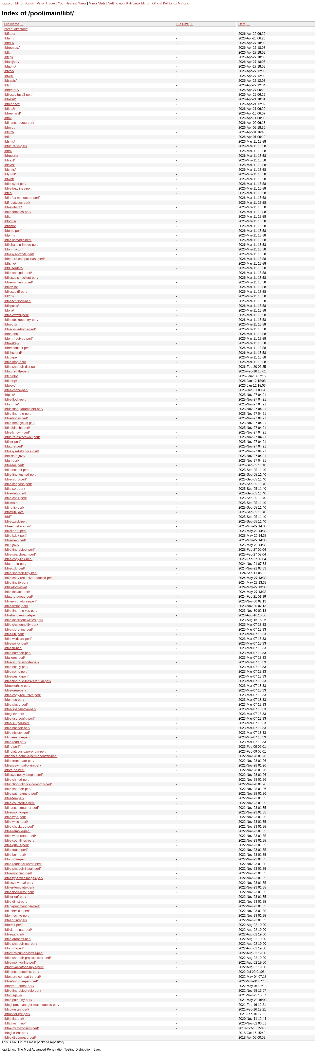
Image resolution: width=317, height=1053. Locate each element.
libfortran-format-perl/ (19, 986)
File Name (11, 24)
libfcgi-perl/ (11, 357)
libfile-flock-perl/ (15, 399)
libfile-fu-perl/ (13, 648)
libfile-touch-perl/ (15, 850)
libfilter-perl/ (12, 441)
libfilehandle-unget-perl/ (20, 615)
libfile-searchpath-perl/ (20, 554)
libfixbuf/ (10, 99)
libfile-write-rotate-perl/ (20, 836)
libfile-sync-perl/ (15, 184)
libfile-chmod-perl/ (16, 779)
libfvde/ (9, 71)
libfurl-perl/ (11, 460)
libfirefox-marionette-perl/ (22, 197)
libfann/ (9, 38)
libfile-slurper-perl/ (17, 723)
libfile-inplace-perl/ (17, 592)
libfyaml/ (10, 174)
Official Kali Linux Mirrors (170, 3)
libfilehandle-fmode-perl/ (21, 244)
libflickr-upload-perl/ (18, 929)
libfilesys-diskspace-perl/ (21, 451)
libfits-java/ (11, 545)
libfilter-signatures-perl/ (20, 601)
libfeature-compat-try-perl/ (22, 976)
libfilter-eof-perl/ (15, 896)
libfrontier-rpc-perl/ (17, 1014)
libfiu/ (7, 216)
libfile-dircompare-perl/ (20, 1037)
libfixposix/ (11, 306)
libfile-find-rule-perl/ (17, 413)
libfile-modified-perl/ (18, 873)
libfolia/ (9, 310)
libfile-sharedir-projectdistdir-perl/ (27, 958)
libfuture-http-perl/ (16, 371)
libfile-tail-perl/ (14, 465)
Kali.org (7, 3)
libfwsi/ (9, 76)
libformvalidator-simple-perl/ (24, 967)
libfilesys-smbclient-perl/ (21, 277)
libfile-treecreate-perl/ (19, 760)
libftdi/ (8, 151)
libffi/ (7, 137)
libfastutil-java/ (14, 512)
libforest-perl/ (13, 925)
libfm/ (8, 118)
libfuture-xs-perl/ (15, 146)
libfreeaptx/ (12, 47)
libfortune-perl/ (14, 770)
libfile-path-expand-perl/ (21, 793)
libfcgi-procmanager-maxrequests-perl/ (31, 1004)
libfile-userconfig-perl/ (19, 718)
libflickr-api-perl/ (15, 531)
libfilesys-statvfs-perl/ (19, 254)
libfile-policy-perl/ (16, 643)
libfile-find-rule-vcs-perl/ (20, 610)
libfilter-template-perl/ (19, 887)
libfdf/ (8, 517)
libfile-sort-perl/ (14, 488)
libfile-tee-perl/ (14, 798)
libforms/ (10, 221)
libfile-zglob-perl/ (15, 521)
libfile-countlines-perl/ (19, 840)
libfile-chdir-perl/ (15, 498)
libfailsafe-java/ (14, 456)
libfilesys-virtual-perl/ (18, 882)
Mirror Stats (97, 3)
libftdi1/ (9, 43)
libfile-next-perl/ (15, 540)
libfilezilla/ (11, 287)
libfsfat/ (9, 132)
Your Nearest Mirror (72, 3)
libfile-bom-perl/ (15, 854)
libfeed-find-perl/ (15, 920)
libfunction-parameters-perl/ (23, 409)
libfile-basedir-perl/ (17, 728)
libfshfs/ (9, 141)
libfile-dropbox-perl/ (17, 939)
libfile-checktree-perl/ (19, 826)
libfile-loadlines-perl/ (18, 188)
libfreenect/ (12, 104)
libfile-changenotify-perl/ (21, 624)
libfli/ (7, 52)
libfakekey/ (11, 343)
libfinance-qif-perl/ (16, 470)
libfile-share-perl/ (16, 704)
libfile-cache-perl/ (16, 390)
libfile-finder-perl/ (16, 418)
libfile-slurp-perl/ (15, 479)
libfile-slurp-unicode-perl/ (21, 662)
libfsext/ (9, 160)
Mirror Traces (45, 3)
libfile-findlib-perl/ (16, 582)
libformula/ (11, 404)
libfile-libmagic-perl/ (18, 240)
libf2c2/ (9, 296)
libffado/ (9, 33)
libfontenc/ (11, 334)
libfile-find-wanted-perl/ (20, 474)
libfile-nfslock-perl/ (17, 732)
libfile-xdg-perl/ (14, 568)
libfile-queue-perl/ (16, 845)
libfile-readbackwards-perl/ (23, 864)
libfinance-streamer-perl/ (21, 807)
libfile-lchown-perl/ (17, 432)
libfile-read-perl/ (15, 742)
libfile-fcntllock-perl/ (17, 301)
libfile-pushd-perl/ (16, 676)
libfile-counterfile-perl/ (19, 803)
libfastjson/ (11, 62)
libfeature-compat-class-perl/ (24, 259)
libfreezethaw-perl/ (17, 685)
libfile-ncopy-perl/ (16, 667)
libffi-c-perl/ (12, 746)
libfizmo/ (10, 226)
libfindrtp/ (10, 381)
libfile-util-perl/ (14, 634)
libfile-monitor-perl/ (17, 812)
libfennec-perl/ (14, 699)
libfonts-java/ (13, 995)
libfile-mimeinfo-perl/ (18, 282)
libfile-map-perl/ (15, 362)
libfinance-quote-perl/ (19, 122)
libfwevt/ (10, 385)
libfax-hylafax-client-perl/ (21, 1028)
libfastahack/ (13, 207)
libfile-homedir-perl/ (17, 653)
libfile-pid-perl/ (14, 934)
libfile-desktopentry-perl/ (21, 319)
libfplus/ (9, 395)
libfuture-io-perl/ (15, 563)
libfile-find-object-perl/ (19, 549)
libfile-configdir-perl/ (18, 273)
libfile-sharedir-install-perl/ (22, 868)
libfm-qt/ (9, 127)
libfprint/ (9, 235)
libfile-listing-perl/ (16, 606)
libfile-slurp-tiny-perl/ (18, 629)
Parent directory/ (15, 29)
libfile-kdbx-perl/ (15, 535)
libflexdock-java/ (15, 587)
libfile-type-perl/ (15, 817)
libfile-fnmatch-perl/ (17, 212)
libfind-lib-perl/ (14, 507)
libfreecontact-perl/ (17, 348)
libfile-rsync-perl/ (15, 671)
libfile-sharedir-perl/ (17, 789)
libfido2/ (9, 108)
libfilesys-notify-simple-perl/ (23, 774)
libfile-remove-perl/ (17, 831)
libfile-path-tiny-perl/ (18, 1000)
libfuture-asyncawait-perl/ (22, 437)
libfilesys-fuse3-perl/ (18, 94)
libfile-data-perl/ (15, 493)
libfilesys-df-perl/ (15, 291)
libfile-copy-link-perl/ (18, 559)
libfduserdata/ (13, 268)
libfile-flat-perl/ (14, 1018)
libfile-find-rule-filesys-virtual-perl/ (27, 681)
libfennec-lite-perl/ (16, 915)
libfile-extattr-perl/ (16, 315)
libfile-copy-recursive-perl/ (22, 695)
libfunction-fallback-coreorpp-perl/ (28, 784)
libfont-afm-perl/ (15, 859)
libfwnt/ (9, 179)
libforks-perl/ (12, 230)
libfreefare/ (11, 90)
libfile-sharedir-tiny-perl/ (20, 573)
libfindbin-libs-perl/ (17, 427)
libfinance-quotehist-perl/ (21, 971)
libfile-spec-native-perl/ (20, 709)
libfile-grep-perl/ (15, 690)
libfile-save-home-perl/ (20, 329)
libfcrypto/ (11, 376)
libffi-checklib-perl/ (17, 911)
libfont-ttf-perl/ (14, 948)
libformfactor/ (13, 249)
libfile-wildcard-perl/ (18, 638)
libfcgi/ (8, 57)
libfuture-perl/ (13, 446)
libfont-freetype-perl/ (18, 338)
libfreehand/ (12, 113)
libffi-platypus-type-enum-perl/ (25, 751)
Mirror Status (24, 3)
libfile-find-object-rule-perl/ (22, 990)
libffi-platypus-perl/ (17, 202)
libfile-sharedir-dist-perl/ (20, 366)
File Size (182, 24)
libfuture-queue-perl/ (18, 596)
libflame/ (10, 263)
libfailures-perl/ (14, 657)
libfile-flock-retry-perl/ (19, 892)
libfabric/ (10, 66)
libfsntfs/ (10, 169)
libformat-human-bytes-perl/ (23, 953)
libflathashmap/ (15, 1023)
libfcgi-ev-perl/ (14, 714)
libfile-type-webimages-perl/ (23, 878)
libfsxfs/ (9, 165)
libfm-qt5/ (10, 324)
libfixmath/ (11, 503)
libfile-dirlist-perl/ (15, 901)
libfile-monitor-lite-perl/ (20, 962)
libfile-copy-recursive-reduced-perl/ (28, 578)
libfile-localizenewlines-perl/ (23, 620)
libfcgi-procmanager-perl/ (22, 906)
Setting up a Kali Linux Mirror (129, 3)
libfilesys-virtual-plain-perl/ (22, 765)
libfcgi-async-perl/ (16, 1009)
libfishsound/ (13, 352)
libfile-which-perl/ (16, 821)
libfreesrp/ (11, 155)
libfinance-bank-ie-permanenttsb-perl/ (30, 756)
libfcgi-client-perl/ (16, 1033)
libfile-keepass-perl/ (18, 484)
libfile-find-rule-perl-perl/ (21, 981)
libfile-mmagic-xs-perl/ (19, 423)
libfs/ (7, 85)
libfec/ (8, 193)
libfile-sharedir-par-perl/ (20, 943)
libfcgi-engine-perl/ (17, 737)
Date (241, 24)
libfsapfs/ (10, 80)
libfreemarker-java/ (17, 526)
